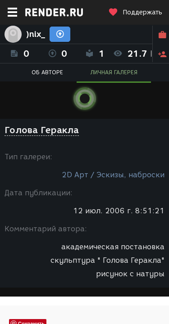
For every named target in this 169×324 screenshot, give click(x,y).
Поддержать (135, 12)
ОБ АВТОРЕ (47, 72)
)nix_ (35, 34)
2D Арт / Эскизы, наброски (113, 175)
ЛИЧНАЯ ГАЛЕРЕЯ (113, 72)
